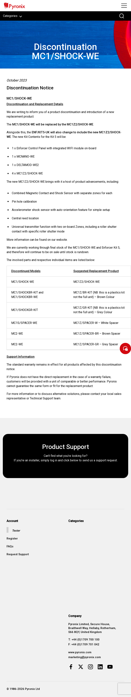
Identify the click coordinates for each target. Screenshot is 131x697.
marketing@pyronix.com (84, 657)
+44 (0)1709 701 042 (85, 644)
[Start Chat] (125, 348)
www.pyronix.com (79, 652)
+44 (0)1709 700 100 (85, 639)
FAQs (10, 546)
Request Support (18, 554)
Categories (12, 16)
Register (12, 538)
